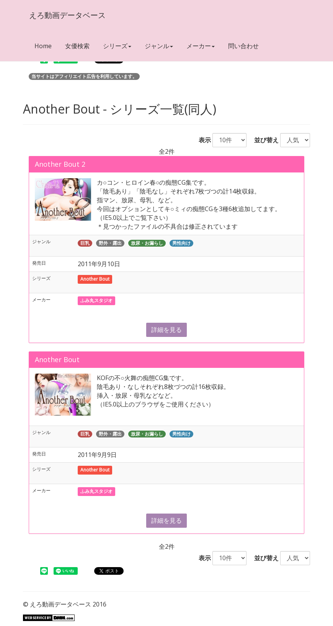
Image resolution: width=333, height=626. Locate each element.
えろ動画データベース (67, 15)
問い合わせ (243, 46)
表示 (202, 140)
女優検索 (77, 46)
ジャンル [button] (159, 46)
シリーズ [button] (117, 46)
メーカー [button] (200, 46)
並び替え (263, 140)
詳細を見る (166, 329)
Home (43, 46)
